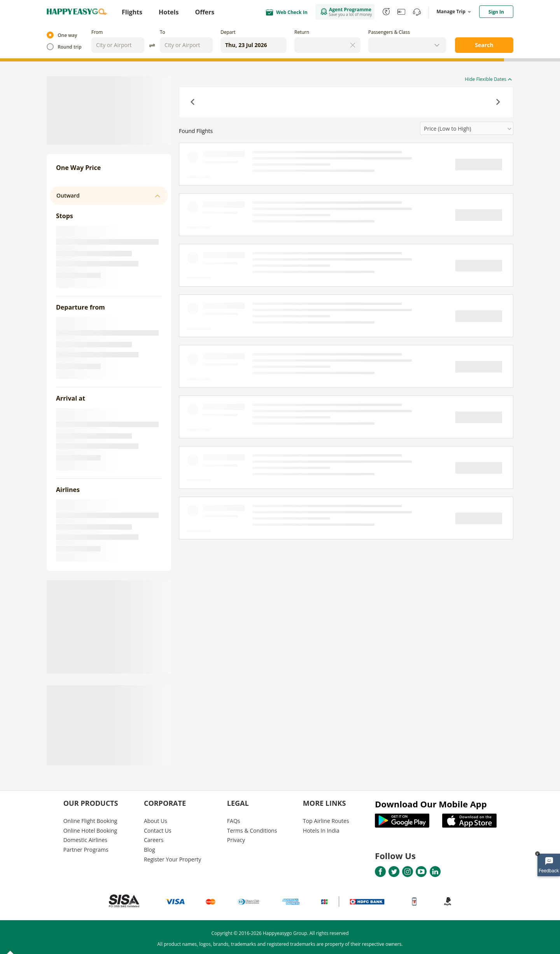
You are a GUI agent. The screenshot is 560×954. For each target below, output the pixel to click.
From (97, 32)
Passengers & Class (389, 32)
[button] (193, 102)
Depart (228, 32)
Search (484, 45)
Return (301, 32)
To (162, 32)
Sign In (496, 12)
